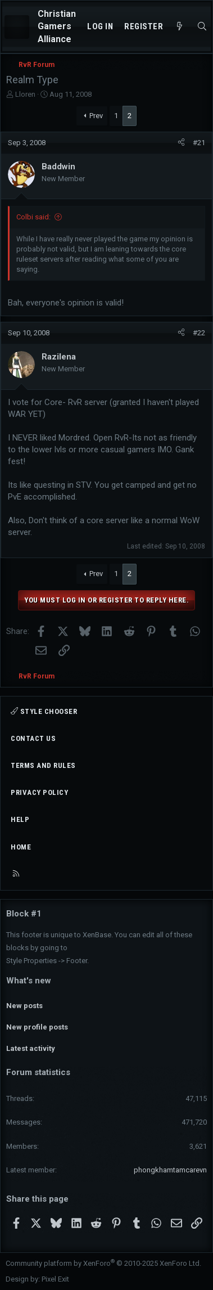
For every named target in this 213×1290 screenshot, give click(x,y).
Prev (96, 115)
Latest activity (30, 1048)
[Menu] (16, 27)
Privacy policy (39, 792)
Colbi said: (33, 217)
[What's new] (180, 26)
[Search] (202, 26)
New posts (24, 1005)
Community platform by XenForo (103, 1263)
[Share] (181, 143)
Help (20, 819)
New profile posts (37, 1027)
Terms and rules (43, 765)
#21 (199, 142)
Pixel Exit (55, 1279)
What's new (28, 981)
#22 (199, 333)
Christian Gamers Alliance (57, 26)
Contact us (33, 738)
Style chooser (44, 711)
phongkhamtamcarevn (170, 1170)
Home (21, 847)
